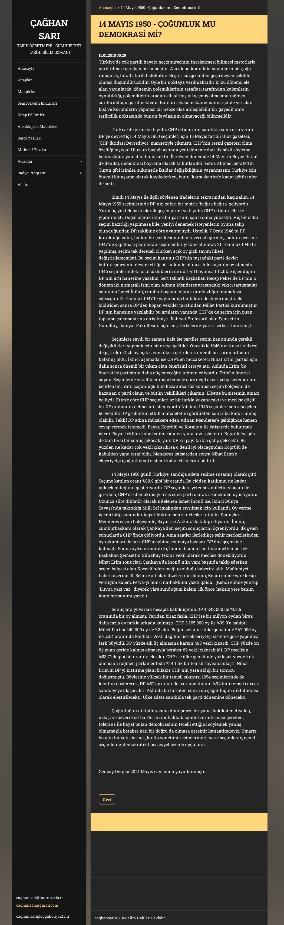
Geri (107, 799)
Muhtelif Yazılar (32, 149)
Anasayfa (26, 68)
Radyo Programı (32, 172)
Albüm (24, 184)
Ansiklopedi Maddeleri (37, 126)
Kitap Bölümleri (31, 114)
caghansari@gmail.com (37, 905)
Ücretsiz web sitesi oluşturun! (207, 918)
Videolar (25, 161)
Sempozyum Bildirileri (37, 103)
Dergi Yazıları (29, 138)
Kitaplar (25, 79)
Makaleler (27, 91)
